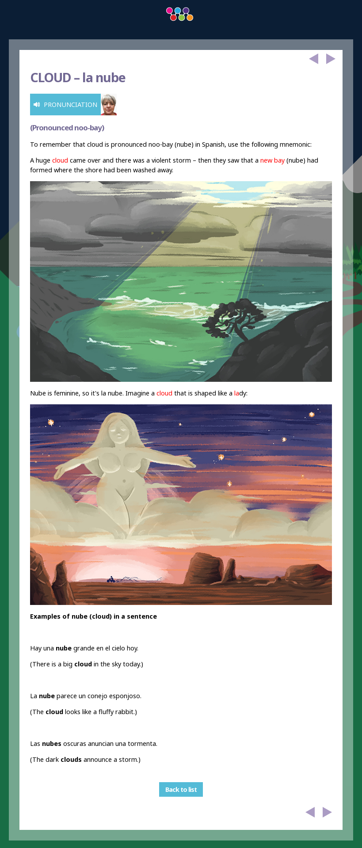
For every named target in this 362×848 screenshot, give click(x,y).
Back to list (181, 789)
